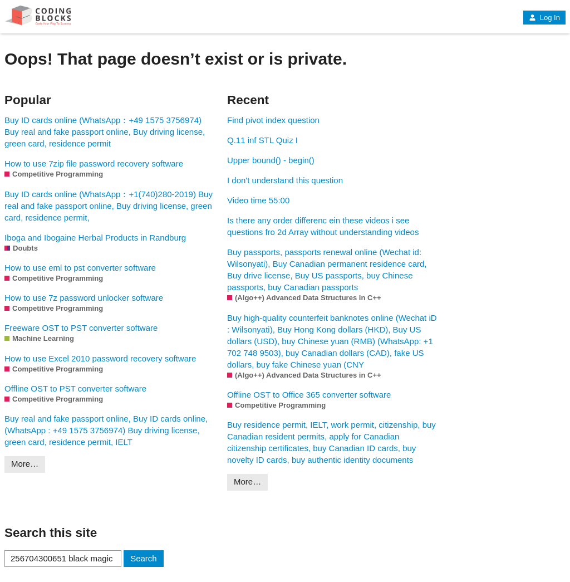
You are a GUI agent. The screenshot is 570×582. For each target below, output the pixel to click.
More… (24, 463)
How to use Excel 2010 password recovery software (100, 358)
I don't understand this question (285, 180)
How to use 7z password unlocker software (83, 297)
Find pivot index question (273, 120)
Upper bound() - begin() (271, 160)
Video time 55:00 (258, 200)
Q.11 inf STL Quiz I (262, 140)
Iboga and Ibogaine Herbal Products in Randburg (95, 237)
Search (143, 558)
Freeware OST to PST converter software (81, 327)
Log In (544, 17)
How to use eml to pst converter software (80, 267)
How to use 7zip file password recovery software (93, 163)
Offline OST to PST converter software (75, 388)
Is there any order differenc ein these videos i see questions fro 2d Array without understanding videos (323, 226)
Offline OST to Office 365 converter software (309, 394)
